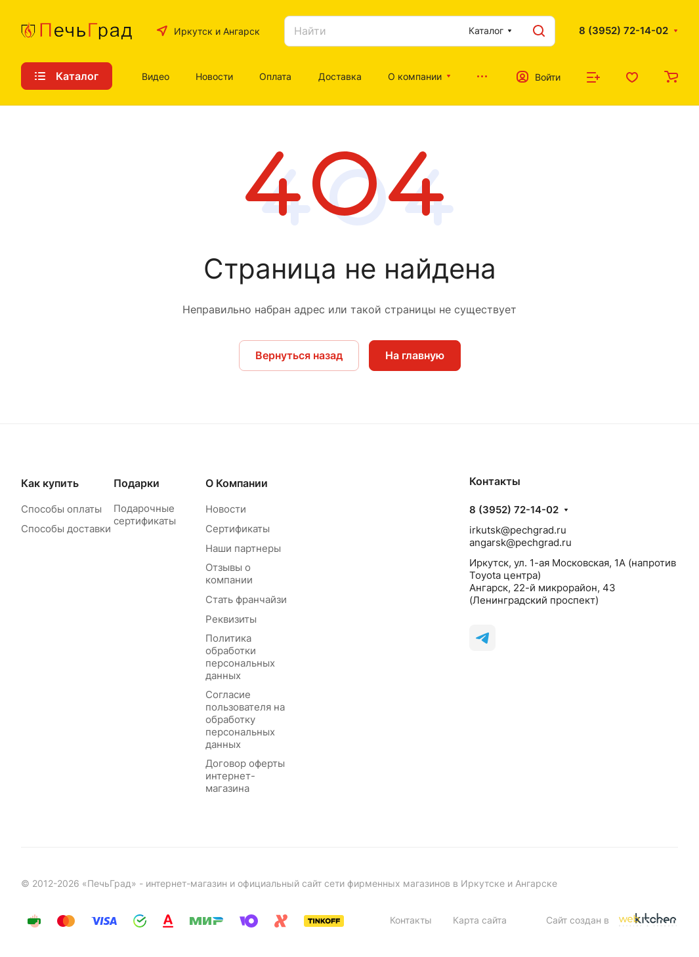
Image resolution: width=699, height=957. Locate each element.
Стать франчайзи (246, 599)
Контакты (411, 920)
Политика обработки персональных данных (240, 657)
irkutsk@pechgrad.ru (517, 530)
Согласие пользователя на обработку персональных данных (245, 719)
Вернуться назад (299, 355)
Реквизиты (231, 619)
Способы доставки (66, 528)
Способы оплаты (61, 509)
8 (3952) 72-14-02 (623, 31)
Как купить (50, 483)
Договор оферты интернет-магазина (245, 775)
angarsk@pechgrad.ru (520, 542)
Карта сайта (480, 920)
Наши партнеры (243, 548)
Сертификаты (237, 528)
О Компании (236, 483)
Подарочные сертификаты (145, 514)
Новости (225, 509)
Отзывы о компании (229, 573)
